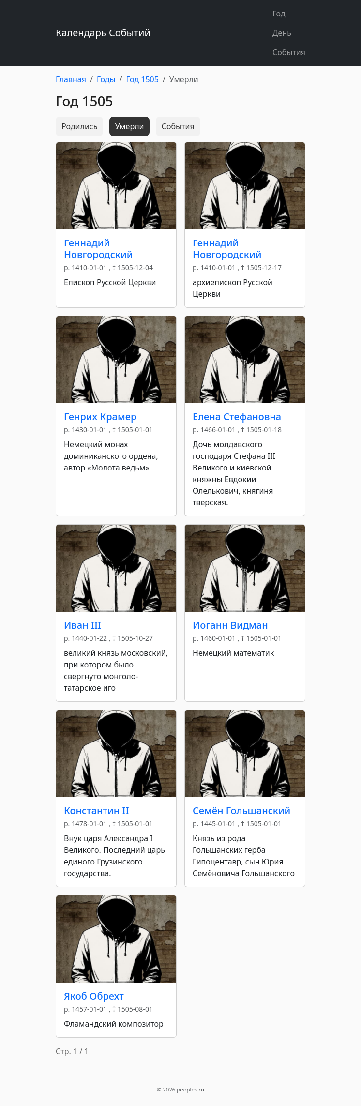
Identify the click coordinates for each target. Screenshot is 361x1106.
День (281, 33)
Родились (79, 126)
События (288, 52)
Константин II (96, 810)
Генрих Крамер (100, 416)
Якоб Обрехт (94, 995)
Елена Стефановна (237, 416)
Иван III (82, 625)
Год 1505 (142, 79)
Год (279, 13)
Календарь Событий (103, 32)
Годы (106, 79)
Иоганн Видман (230, 625)
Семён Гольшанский (241, 810)
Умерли (129, 126)
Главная (71, 79)
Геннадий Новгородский (98, 248)
